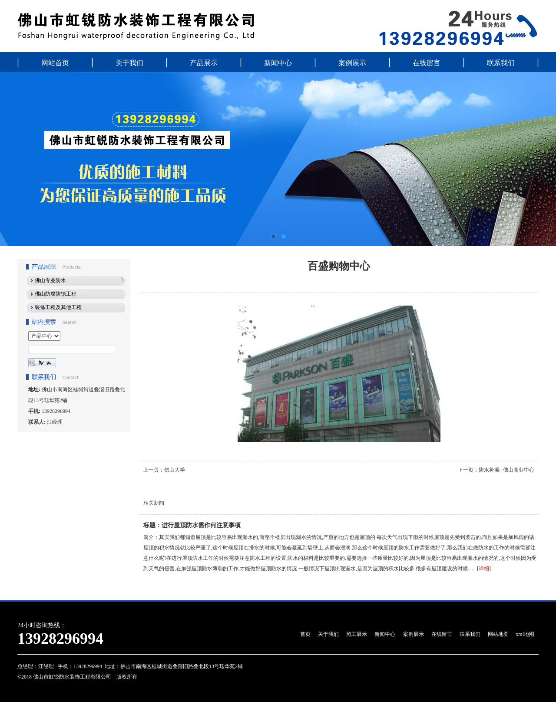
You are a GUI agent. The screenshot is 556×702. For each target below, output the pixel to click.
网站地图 (498, 634)
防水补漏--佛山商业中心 (506, 470)
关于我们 (129, 63)
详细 (484, 569)
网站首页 (55, 63)
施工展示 (356, 634)
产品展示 (204, 63)
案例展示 (352, 63)
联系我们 (501, 63)
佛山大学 (174, 470)
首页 (305, 634)
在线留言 (426, 63)
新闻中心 (278, 63)
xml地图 (525, 634)
